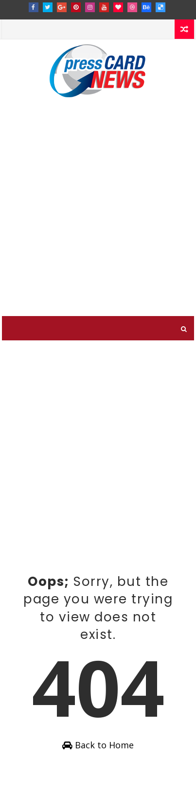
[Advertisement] (98, 213)
